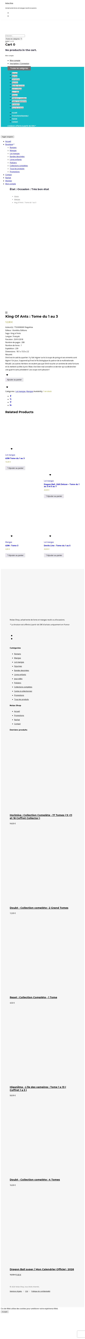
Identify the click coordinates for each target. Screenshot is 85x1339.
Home (16, 196)
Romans (14, 73)
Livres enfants (17, 89)
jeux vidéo (15, 92)
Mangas (14, 76)
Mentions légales (16, 1316)
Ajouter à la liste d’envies (7, 400)
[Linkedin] (11, 430)
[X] (11, 424)
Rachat (14, 119)
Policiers (15, 95)
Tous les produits (18, 108)
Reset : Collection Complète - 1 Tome (33, 1022)
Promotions (16, 105)
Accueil (14, 112)
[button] (9, 55)
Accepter (5, 1337)
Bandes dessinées (18, 86)
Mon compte (15, 60)
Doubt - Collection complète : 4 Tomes (35, 1204)
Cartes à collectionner (19, 101)
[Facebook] (11, 421)
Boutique (10, 144)
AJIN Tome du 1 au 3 (15, 483)
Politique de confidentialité (40, 1316)
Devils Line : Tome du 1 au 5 (57, 571)
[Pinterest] (11, 427)
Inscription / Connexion (19, 63)
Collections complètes (19, 98)
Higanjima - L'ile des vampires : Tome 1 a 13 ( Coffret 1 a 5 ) (38, 1113)
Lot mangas (16, 80)
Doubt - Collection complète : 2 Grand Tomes (39, 932)
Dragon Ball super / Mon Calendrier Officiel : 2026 (42, 1294)
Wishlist (8, 181)
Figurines (15, 83)
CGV (26, 1316)
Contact (15, 122)
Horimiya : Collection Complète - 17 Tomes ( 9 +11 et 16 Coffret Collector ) (41, 841)
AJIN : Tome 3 (11, 571)
